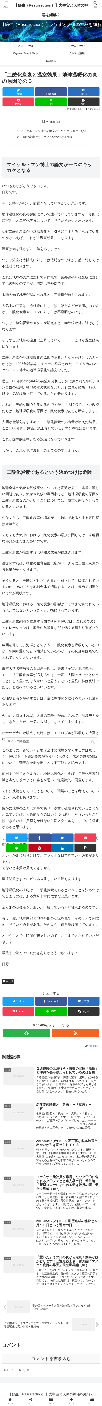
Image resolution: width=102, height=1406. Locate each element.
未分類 (9, 982)
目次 (45, 121)
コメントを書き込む (51, 1360)
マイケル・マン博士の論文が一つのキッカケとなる (53, 131)
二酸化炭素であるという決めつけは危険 (46, 137)
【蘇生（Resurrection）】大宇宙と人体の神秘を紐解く (51, 10)
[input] (51, 741)
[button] (93, 742)
